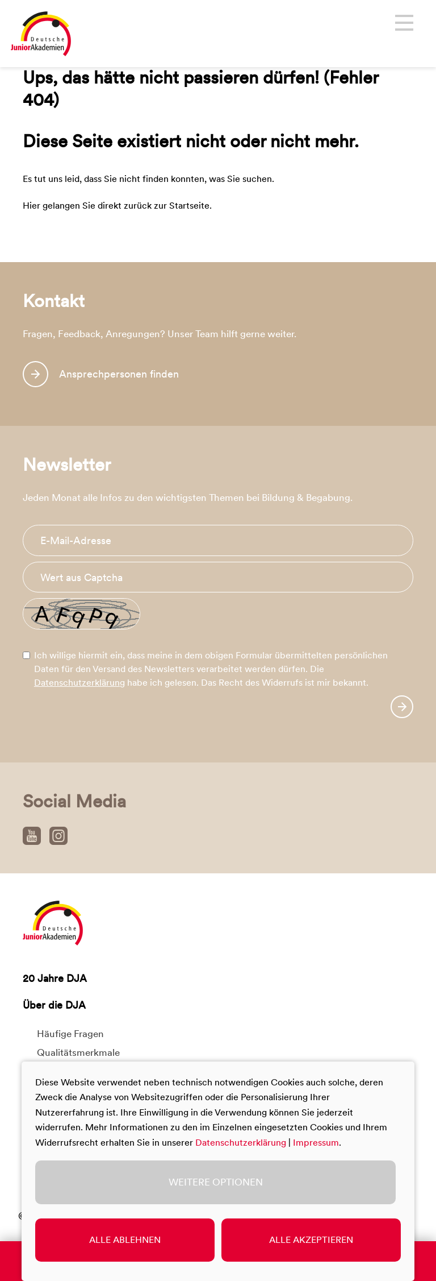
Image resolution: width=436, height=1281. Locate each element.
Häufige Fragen (70, 1033)
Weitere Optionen (216, 1182)
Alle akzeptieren (311, 1239)
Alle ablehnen (125, 1239)
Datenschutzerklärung (79, 682)
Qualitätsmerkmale (78, 1052)
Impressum (316, 1142)
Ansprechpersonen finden (119, 374)
